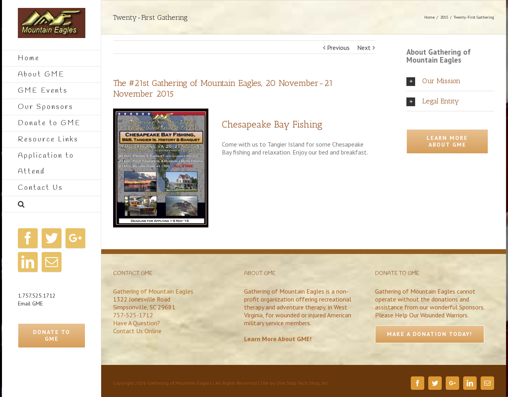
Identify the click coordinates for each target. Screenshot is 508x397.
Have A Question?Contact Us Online (137, 327)
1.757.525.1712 (37, 295)
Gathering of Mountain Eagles (153, 291)
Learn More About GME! (278, 339)
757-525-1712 (133, 315)
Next (364, 48)
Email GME (30, 303)
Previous (338, 48)
